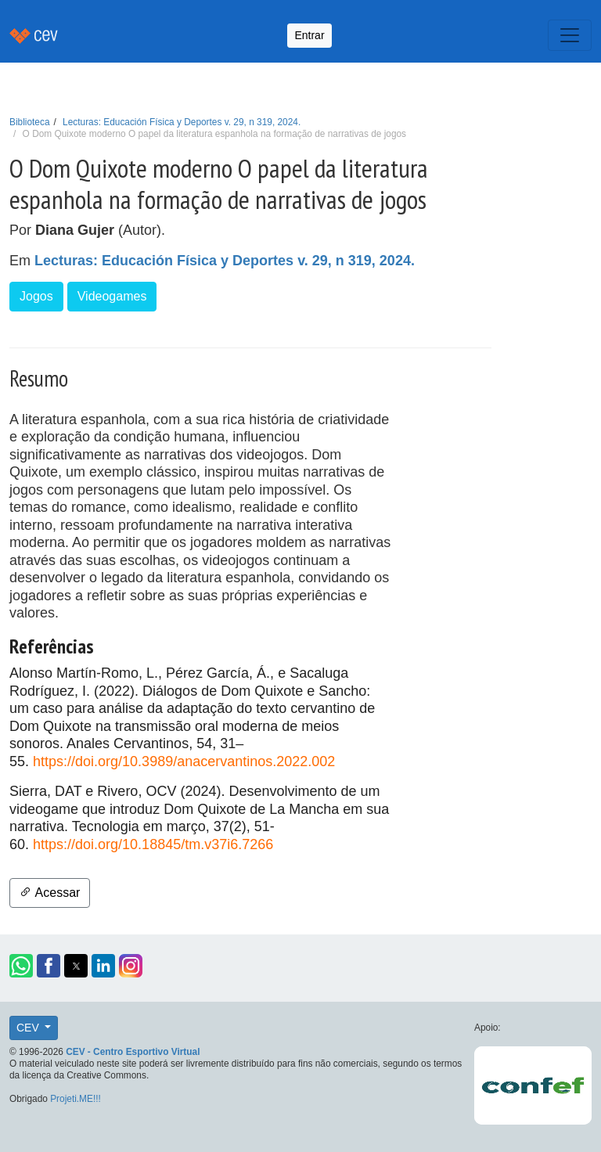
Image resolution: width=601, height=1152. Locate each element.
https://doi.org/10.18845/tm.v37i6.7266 (153, 844)
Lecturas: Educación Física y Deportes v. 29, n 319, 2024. (181, 122)
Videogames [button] (112, 296)
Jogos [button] (36, 296)
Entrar (309, 35)
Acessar (50, 892)
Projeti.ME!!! (75, 1098)
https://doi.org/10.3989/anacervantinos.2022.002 (184, 761)
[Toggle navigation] (570, 35)
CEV (29, 1027)
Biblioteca (29, 122)
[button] (21, 965)
